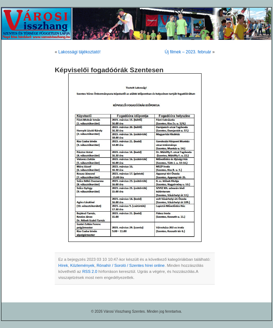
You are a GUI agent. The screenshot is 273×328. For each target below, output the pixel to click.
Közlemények (82, 265)
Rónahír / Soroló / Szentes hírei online (131, 265)
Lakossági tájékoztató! (79, 51)
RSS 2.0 (89, 271)
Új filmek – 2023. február (188, 51)
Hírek (63, 265)
